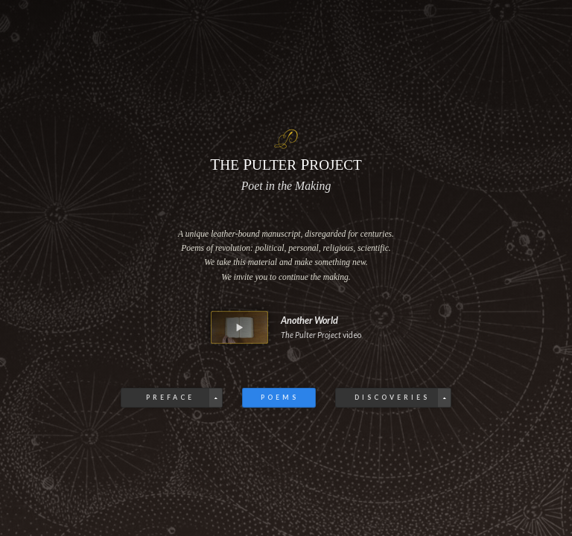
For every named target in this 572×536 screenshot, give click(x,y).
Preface (171, 397)
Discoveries (391, 397)
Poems (280, 397)
